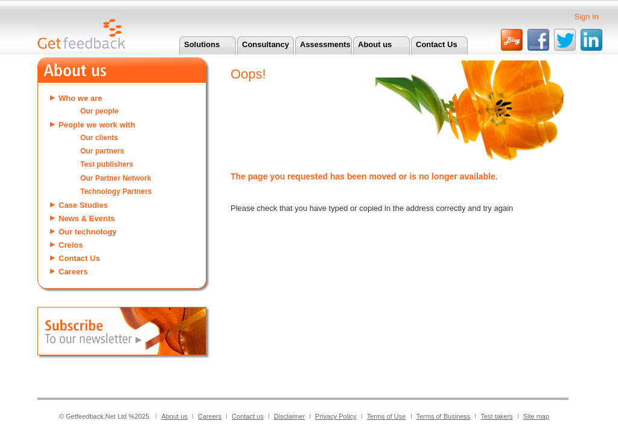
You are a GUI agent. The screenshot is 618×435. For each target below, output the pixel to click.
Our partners (102, 151)
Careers (73, 271)
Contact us (248, 416)
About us (375, 44)
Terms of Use (386, 416)
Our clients (99, 138)
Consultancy (265, 44)
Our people (99, 111)
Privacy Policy (335, 416)
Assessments (325, 44)
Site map (536, 416)
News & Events (87, 218)
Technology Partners (115, 191)
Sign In (587, 16)
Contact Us (436, 44)
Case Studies (83, 205)
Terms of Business (443, 416)
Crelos (71, 245)
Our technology (87, 231)
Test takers (496, 416)
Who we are (80, 98)
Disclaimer (289, 416)
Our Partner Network (115, 178)
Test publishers (106, 164)
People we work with (97, 124)
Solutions (202, 44)
